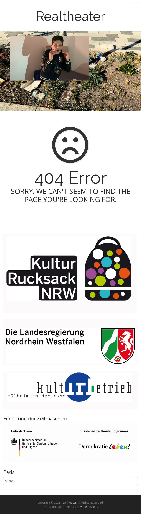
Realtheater (70, 16)
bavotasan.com (87, 507)
